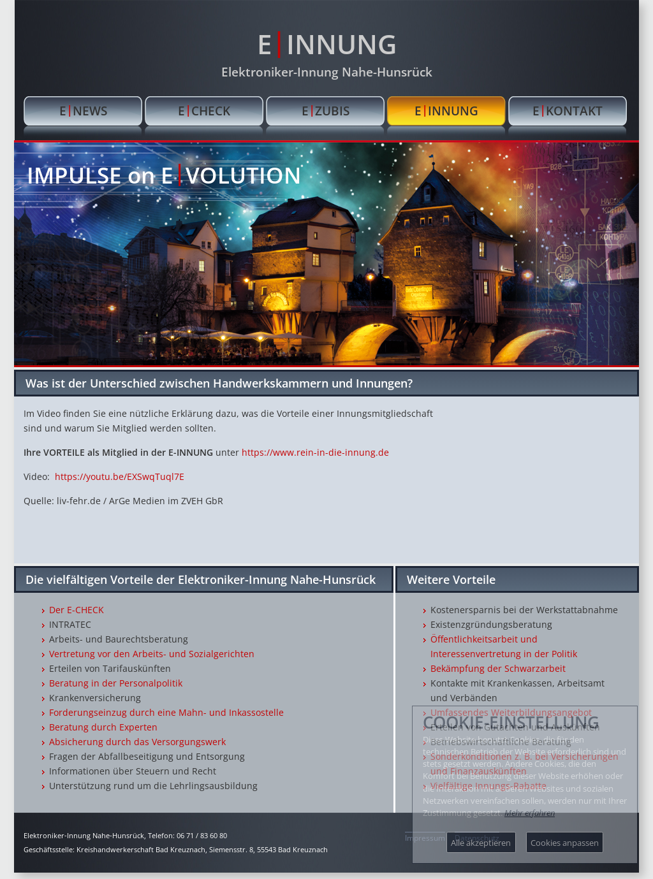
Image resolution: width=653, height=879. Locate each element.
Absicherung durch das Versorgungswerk (137, 742)
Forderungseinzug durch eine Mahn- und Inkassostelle (166, 712)
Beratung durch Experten (103, 727)
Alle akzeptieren (481, 842)
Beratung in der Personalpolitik (115, 683)
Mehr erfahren (529, 812)
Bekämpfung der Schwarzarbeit (498, 668)
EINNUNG (327, 43)
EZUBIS (325, 110)
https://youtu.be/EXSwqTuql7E (119, 476)
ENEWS (83, 110)
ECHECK (204, 110)
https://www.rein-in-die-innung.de (315, 452)
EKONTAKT (567, 110)
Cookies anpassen (565, 842)
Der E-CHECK (76, 610)
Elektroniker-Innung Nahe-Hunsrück (326, 71)
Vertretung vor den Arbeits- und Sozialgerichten (151, 654)
